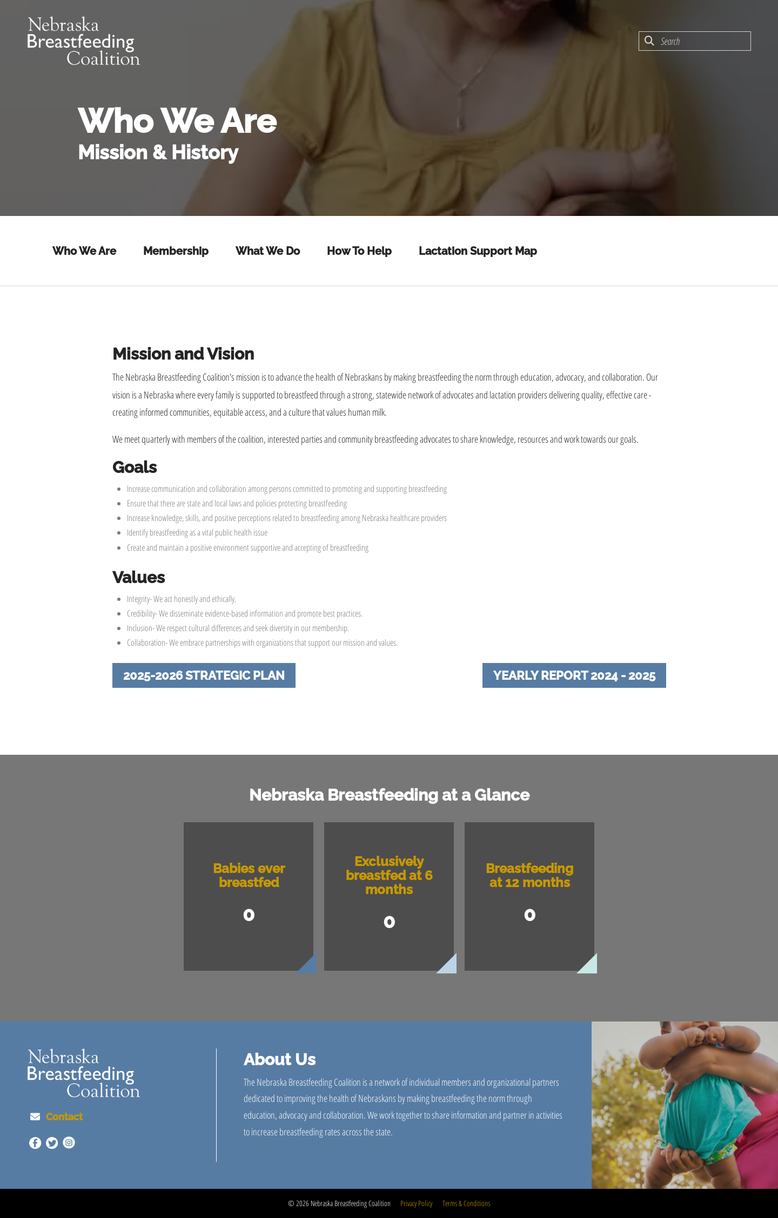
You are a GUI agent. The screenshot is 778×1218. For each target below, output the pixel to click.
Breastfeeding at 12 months (529, 875)
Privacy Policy (416, 1203)
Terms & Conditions (466, 1203)
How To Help (359, 251)
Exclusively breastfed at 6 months (389, 875)
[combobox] (695, 41)
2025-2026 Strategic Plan (204, 675)
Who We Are (84, 251)
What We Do (268, 251)
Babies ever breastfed (249, 875)
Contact (64, 1116)
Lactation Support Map (478, 251)
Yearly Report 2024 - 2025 (574, 675)
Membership (176, 251)
